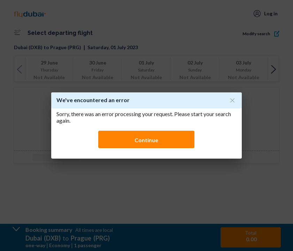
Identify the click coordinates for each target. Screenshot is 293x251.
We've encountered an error (93, 100)
